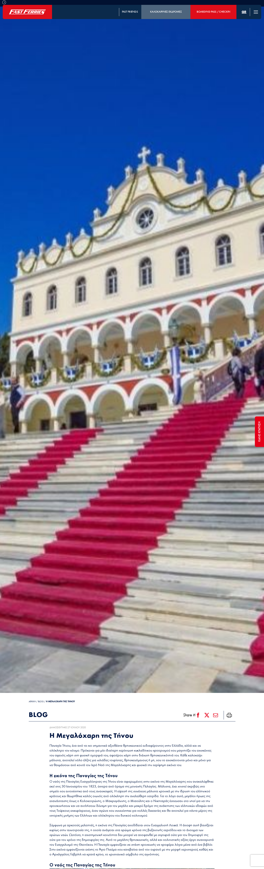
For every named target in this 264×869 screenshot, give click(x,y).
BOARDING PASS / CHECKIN (213, 12)
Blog (41, 701)
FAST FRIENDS (130, 12)
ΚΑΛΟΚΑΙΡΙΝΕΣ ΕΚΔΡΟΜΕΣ (166, 12)
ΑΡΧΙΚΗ (32, 701)
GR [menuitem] (244, 12)
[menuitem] (244, 12)
